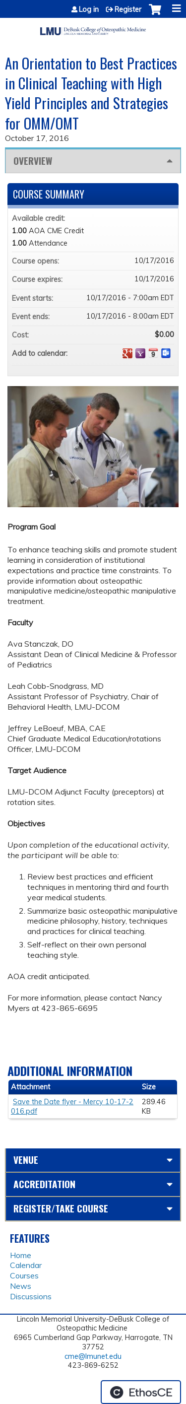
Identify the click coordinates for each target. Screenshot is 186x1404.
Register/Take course (60, 1208)
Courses (24, 1275)
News (20, 1286)
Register (128, 9)
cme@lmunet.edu (93, 1356)
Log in (89, 9)
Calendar (26, 1265)
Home (20, 1255)
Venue (25, 1159)
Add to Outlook (166, 353)
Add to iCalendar (153, 353)
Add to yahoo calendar (140, 353)
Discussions (31, 1296)
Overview (32, 160)
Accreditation (44, 1184)
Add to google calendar (127, 353)
